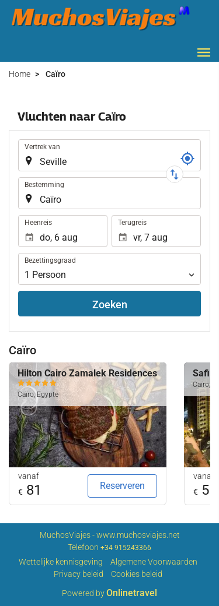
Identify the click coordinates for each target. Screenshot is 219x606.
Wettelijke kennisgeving (61, 561)
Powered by (109, 593)
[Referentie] (187, 158)
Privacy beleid (78, 574)
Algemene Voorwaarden (153, 561)
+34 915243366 (125, 548)
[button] (203, 52)
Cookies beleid (136, 574)
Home (19, 74)
